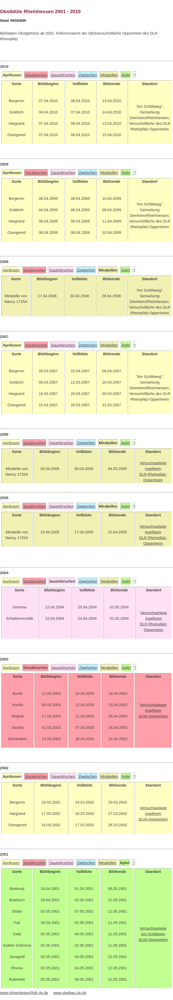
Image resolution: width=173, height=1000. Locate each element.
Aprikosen (11, 270)
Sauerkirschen (63, 75)
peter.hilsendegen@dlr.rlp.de (24, 993)
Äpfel (126, 75)
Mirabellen (109, 75)
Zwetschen (88, 75)
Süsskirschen (36, 75)
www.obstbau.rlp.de (69, 993)
